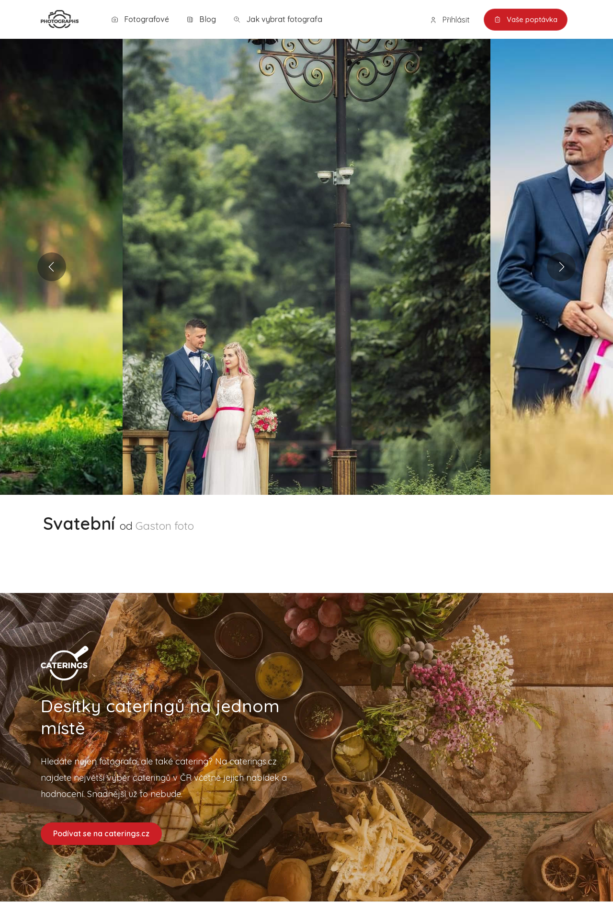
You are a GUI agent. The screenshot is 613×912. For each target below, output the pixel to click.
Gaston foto (165, 526)
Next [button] (561, 266)
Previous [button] (51, 266)
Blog (201, 19)
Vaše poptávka (525, 19)
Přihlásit (450, 20)
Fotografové (140, 19)
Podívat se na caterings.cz (101, 833)
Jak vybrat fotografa (277, 19)
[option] (306, 267)
